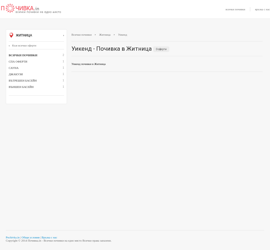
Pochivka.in (13, 237)
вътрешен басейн (23, 80)
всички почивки (235, 9)
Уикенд (122, 34)
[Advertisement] (167, 114)
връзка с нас (262, 9)
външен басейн (21, 86)
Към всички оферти (22, 45)
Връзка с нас (49, 237)
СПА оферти (18, 61)
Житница (36, 35)
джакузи (16, 74)
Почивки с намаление (31, 8)
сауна (13, 67)
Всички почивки (81, 34)
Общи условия (31, 237)
